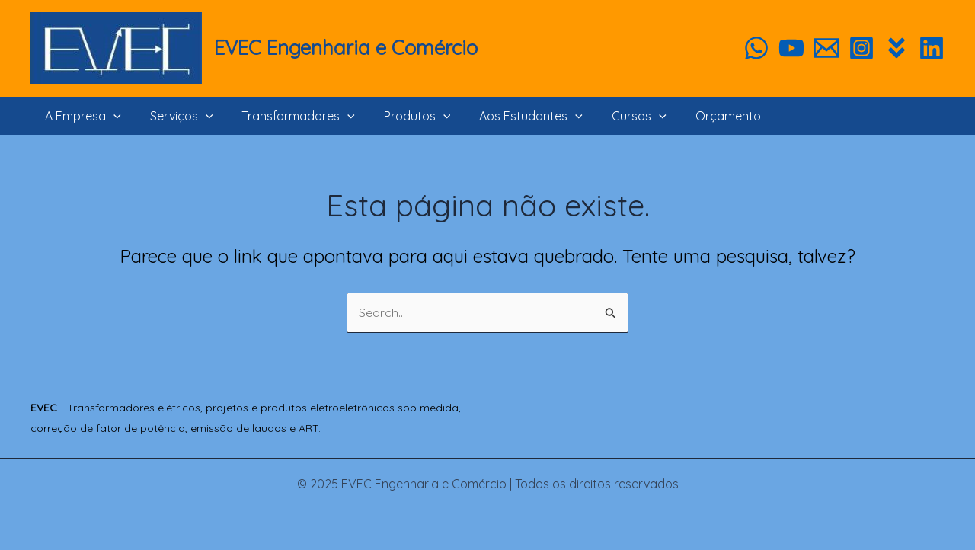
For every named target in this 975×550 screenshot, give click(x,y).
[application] (111, 116)
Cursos (614, 116)
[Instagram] (861, 48)
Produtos (401, 116)
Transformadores (287, 116)
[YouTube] (791, 48)
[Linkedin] (932, 48)
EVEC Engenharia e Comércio (346, 47)
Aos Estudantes (510, 116)
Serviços (174, 116)
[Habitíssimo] (896, 48)
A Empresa (81, 116)
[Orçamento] (826, 48)
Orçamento (698, 115)
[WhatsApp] (756, 48)
